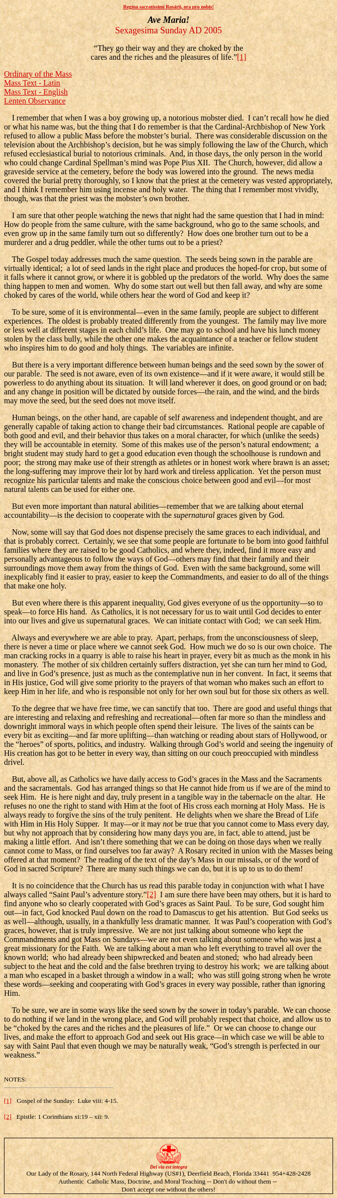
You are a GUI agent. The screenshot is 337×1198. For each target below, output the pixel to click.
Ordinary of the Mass (38, 74)
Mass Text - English (36, 92)
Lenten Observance (35, 101)
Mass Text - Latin (32, 83)
